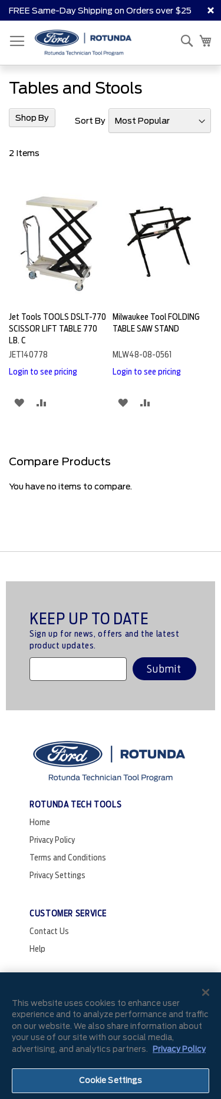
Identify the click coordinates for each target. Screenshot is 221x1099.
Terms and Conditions (67, 857)
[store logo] (83, 43)
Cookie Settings (111, 1080)
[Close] (205, 992)
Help (37, 949)
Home (39, 822)
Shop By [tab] (32, 118)
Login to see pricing (43, 371)
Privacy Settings (57, 875)
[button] (19, 402)
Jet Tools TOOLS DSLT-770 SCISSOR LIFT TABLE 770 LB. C (57, 328)
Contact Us (49, 931)
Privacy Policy (52, 840)
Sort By (90, 120)
